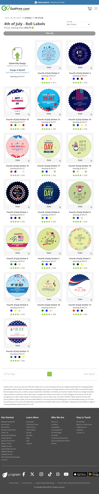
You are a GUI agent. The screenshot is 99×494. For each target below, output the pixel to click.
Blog (27, 438)
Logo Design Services (8, 449)
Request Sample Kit (8, 422)
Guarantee (30, 422)
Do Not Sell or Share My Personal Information (74, 483)
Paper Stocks (30, 427)
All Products (5, 427)
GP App (29, 432)
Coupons (4, 460)
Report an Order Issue (84, 424)
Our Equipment (56, 430)
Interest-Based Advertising (45, 483)
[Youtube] (66, 474)
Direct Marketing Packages (10, 457)
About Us (54, 422)
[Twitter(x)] (32, 474)
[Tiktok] (50, 474)
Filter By (49, 33)
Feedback (79, 430)
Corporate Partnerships (59, 438)
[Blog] (57, 474)
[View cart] (89, 8)
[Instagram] (41, 474)
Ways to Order (6, 443)
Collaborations (81, 427)
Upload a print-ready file (17, 66)
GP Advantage (56, 432)
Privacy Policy (14, 483)
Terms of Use (27, 483)
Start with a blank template (17, 72)
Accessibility (80, 422)
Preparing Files (6, 438)
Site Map (29, 435)
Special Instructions (8, 441)
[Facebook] (24, 474)
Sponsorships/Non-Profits (60, 441)
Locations (54, 424)
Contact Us (80, 432)
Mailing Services (6, 454)
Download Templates (8, 435)
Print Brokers (31, 430)
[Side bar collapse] (96, 9)
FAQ (27, 441)
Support (29, 443)
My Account (5, 424)
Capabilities (55, 427)
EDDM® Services (7, 451)
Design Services (6, 446)
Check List (4, 432)
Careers (54, 443)
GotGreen (54, 435)
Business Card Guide (8, 430)
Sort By (69, 22)
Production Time (32, 424)
